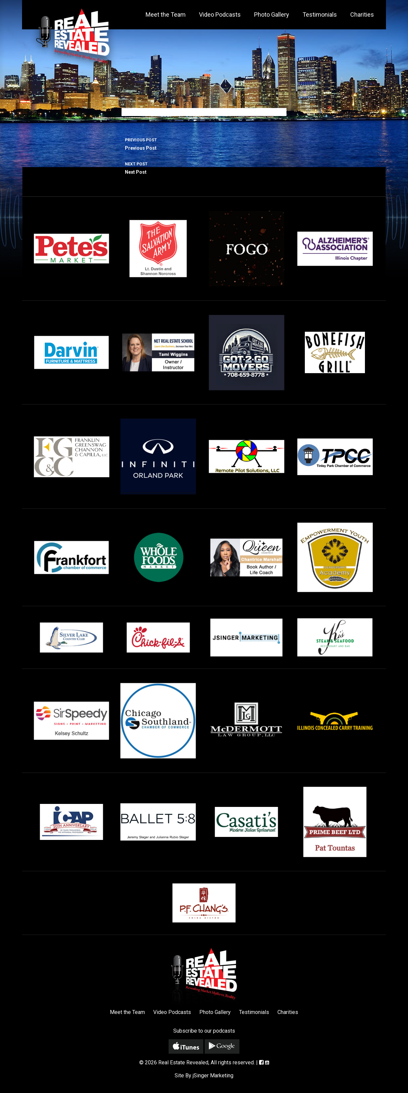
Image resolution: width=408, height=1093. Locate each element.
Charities (362, 14)
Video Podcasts (220, 14)
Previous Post (204, 143)
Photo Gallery (271, 14)
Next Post (204, 167)
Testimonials (319, 14)
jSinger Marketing (213, 1075)
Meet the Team (166, 14)
